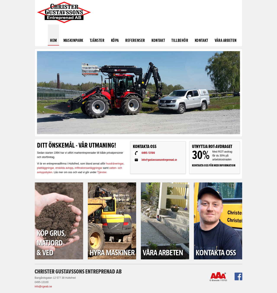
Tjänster (97, 41)
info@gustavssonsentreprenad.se (159, 160)
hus (108, 163)
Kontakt (158, 41)
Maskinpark (73, 41)
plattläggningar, (46, 167)
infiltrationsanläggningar (89, 167)
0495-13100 (148, 153)
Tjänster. (102, 172)
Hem (53, 41)
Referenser (135, 41)
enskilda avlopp (64, 167)
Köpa (115, 41)
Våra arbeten (226, 41)
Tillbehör (179, 41)
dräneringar (117, 163)
